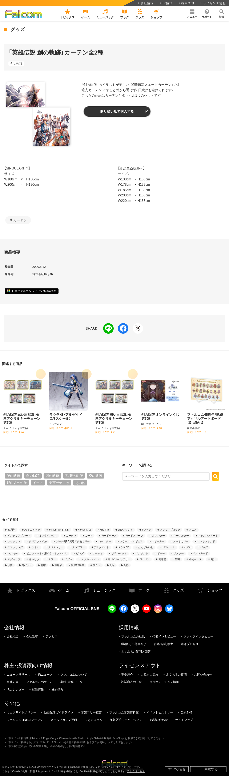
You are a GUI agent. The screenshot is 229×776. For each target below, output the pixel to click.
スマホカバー (180, 541)
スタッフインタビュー (198, 636)
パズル (187, 547)
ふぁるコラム (93, 719)
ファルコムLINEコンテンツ (25, 719)
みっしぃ (34, 559)
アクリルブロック (170, 529)
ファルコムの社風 (133, 636)
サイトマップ (184, 719)
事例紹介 (127, 674)
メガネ (68, 559)
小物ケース (195, 559)
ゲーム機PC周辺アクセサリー (73, 541)
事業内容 (13, 682)
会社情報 (145, 3)
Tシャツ (146, 529)
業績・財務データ (71, 682)
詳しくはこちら (136, 771)
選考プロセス (189, 644)
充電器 (162, 559)
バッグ (204, 547)
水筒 (10, 565)
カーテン (20, 220)
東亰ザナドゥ (59, 483)
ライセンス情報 (213, 3)
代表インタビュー (164, 636)
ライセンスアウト (140, 665)
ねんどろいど (145, 547)
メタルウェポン (90, 559)
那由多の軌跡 (17, 483)
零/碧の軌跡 (74, 475)
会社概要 (13, 636)
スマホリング (15, 547)
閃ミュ (97, 565)
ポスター (179, 553)
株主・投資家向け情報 (28, 665)
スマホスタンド (206, 541)
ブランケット (119, 553)
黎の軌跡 (13, 475)
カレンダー (158, 535)
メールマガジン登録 (64, 719)
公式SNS (187, 712)
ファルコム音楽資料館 (124, 712)
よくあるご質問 (176, 674)
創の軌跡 (16, 63)
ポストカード (200, 553)
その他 (80, 483)
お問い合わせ (203, 674)
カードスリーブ (134, 535)
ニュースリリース (18, 674)
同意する (208, 769)
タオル (35, 547)
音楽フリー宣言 (91, 712)
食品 (111, 565)
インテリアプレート (19, 535)
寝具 (177, 559)
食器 (126, 565)
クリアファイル (38, 541)
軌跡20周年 (77, 565)
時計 (213, 559)
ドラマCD (123, 547)
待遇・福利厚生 (163, 644)
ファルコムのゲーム (39, 682)
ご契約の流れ (149, 674)
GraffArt (104, 529)
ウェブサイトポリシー (21, 712)
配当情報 (38, 689)
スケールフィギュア (131, 541)
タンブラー (78, 547)
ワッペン (145, 559)
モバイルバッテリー (119, 559)
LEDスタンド (125, 529)
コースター (105, 541)
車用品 (58, 565)
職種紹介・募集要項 (133, 644)
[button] (192, 13)
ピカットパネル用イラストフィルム (47, 553)
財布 (43, 565)
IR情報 (166, 3)
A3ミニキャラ (32, 529)
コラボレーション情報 (164, 682)
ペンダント (142, 553)
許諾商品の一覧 (131, 682)
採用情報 (186, 3)
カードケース (109, 535)
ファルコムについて (73, 674)
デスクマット (101, 547)
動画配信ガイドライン (58, 712)
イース (38, 483)
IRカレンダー (15, 689)
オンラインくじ (48, 535)
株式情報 (57, 689)
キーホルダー (181, 535)
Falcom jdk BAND (59, 529)
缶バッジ (26, 565)
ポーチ (161, 553)
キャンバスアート (208, 535)
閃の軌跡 (52, 475)
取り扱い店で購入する (117, 111)
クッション (14, 541)
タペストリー (55, 547)
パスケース (168, 547)
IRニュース (45, 674)
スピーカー (158, 541)
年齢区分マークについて (126, 719)
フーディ (97, 553)
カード (88, 535)
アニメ (193, 529)
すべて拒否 (176, 769)
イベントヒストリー (159, 712)
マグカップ (14, 559)
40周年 (11, 529)
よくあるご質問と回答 (136, 651)
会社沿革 (32, 636)
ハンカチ (13, 553)
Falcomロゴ (84, 529)
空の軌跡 (95, 475)
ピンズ (80, 553)
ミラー (52, 559)
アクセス (51, 636)
